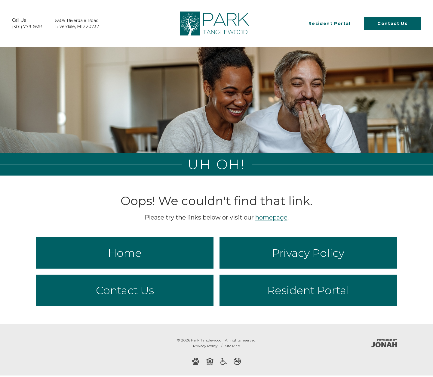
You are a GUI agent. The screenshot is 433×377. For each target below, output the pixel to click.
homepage (271, 219)
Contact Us (125, 291)
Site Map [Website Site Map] (232, 347)
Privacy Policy (308, 254)
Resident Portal (308, 291)
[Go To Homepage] (215, 23)
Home (125, 254)
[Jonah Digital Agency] (384, 345)
